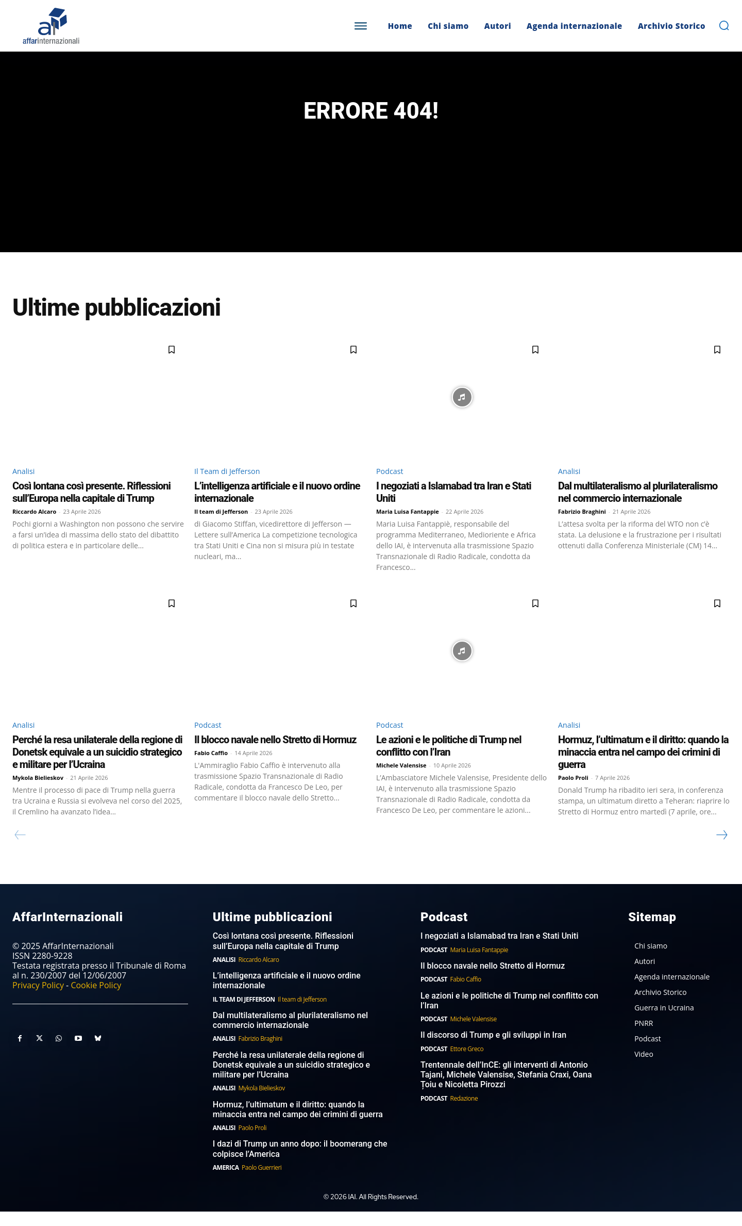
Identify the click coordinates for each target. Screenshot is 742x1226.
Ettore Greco (467, 1062)
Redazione (464, 1112)
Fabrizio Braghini (582, 524)
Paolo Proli (573, 791)
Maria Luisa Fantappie (407, 524)
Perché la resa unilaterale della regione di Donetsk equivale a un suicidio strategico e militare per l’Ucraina (97, 765)
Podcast (391, 483)
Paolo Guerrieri (261, 1182)
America (226, 1182)
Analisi (25, 483)
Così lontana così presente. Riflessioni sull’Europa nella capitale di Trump (91, 505)
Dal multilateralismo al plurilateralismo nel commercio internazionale (637, 505)
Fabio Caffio (211, 767)
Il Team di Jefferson (231, 483)
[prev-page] (20, 849)
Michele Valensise (401, 779)
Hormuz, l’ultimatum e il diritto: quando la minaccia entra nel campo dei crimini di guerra (643, 765)
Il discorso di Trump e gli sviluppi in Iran (493, 1049)
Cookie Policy (96, 999)
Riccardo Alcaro (34, 524)
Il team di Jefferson (221, 524)
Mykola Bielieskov (37, 791)
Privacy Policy (38, 999)
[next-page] (721, 849)
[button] (724, 25)
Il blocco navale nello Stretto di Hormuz (275, 753)
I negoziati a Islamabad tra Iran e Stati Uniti (499, 950)
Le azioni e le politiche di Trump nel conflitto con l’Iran (448, 759)
